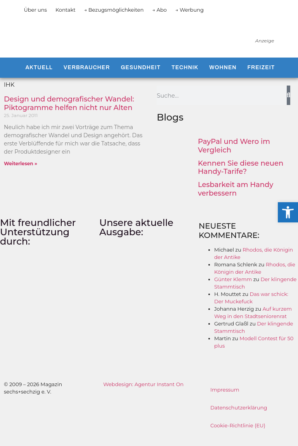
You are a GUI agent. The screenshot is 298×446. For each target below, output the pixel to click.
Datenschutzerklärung (238, 415)
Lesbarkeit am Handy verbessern (235, 196)
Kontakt (65, 10)
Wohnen (222, 75)
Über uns (35, 10)
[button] (288, 212)
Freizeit (261, 75)
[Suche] (288, 103)
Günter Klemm (233, 287)
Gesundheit (141, 75)
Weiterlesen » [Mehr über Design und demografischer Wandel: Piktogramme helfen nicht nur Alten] (20, 171)
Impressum (224, 397)
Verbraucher (87, 75)
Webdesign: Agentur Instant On (143, 392)
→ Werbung (189, 10)
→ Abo (159, 10)
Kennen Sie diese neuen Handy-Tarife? (240, 175)
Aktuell (38, 75)
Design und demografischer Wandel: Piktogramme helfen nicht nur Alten (69, 111)
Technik (185, 75)
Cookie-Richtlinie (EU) (237, 433)
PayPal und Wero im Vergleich (234, 153)
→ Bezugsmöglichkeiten (114, 10)
